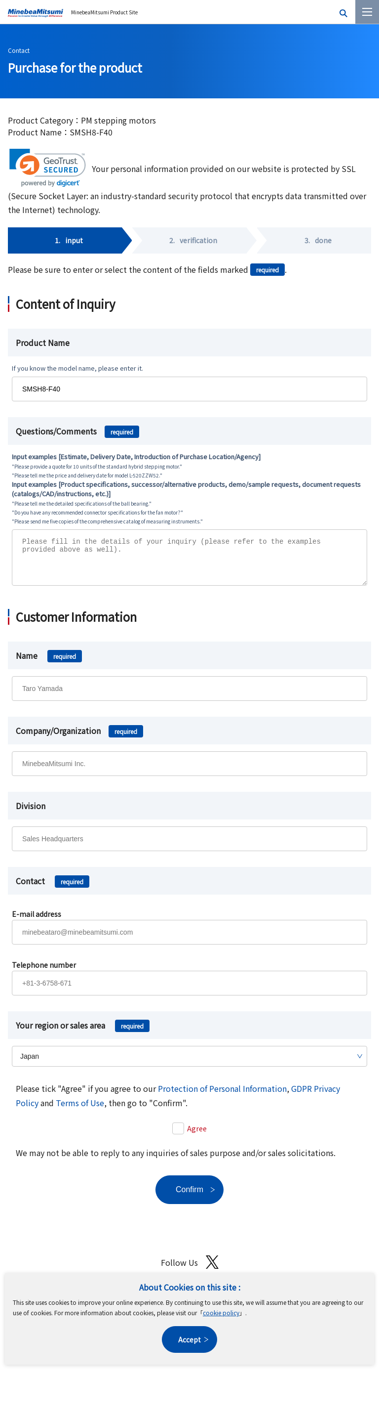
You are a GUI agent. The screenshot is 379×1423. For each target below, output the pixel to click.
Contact (19, 50)
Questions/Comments (77, 431)
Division (30, 813)
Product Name (43, 342)
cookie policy (221, 1312)
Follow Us (190, 1269)
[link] (47, 168)
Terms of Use (80, 1110)
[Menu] (367, 12)
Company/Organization (79, 738)
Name (49, 663)
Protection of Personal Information (222, 1096)
